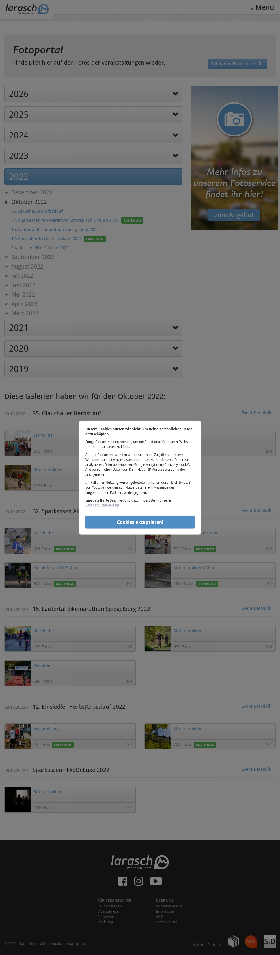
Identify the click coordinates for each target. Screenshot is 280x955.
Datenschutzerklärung (102, 505)
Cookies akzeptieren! (140, 522)
